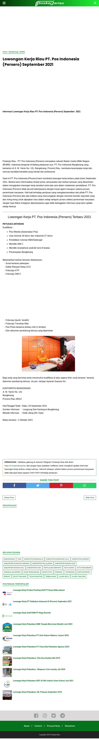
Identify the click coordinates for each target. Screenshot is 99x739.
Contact (38, 727)
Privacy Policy (53, 727)
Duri (19, 560)
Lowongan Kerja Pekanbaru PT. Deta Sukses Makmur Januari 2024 (41, 636)
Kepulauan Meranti (52, 568)
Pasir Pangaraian (31, 573)
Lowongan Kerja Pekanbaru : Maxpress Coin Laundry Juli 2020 (39, 670)
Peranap (59, 573)
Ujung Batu (64, 577)
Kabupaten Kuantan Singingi (16, 564)
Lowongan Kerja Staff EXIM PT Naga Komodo (32, 613)
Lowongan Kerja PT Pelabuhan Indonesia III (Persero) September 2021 (42, 602)
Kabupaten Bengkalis (33, 560)
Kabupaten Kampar (80, 560)
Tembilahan (50, 577)
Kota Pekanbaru (84, 568)
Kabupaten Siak (34, 568)
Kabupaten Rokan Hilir (65, 564)
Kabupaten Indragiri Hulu (57, 560)
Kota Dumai (69, 568)
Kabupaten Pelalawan (42, 564)
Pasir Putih (47, 573)
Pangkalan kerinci (12, 573)
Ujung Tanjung (79, 577)
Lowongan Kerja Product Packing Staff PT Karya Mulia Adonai (39, 591)
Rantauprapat (83, 573)
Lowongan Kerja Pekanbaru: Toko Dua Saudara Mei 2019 (36, 659)
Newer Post (9, 498)
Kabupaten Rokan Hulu (14, 568)
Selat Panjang (19, 577)
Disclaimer (71, 727)
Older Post (90, 498)
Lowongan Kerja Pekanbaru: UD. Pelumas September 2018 (37, 693)
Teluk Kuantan (35, 577)
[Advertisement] (49, 28)
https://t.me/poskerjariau (15, 466)
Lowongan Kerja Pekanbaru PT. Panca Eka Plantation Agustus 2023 (41, 647)
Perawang (70, 573)
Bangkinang (9, 560)
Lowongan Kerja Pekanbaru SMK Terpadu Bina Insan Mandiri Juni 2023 (42, 625)
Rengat (7, 577)
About (25, 727)
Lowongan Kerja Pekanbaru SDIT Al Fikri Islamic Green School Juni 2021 (43, 681)
